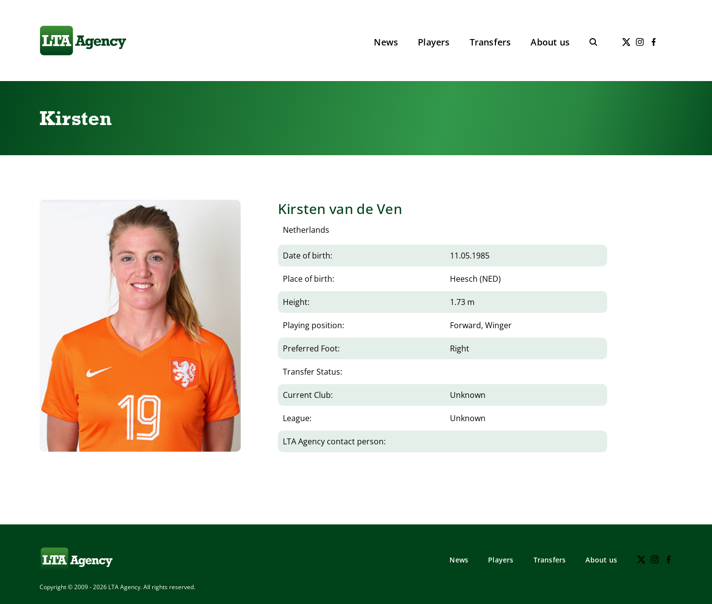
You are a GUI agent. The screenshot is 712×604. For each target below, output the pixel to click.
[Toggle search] (593, 42)
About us (550, 42)
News (386, 42)
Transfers (490, 42)
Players (433, 42)
